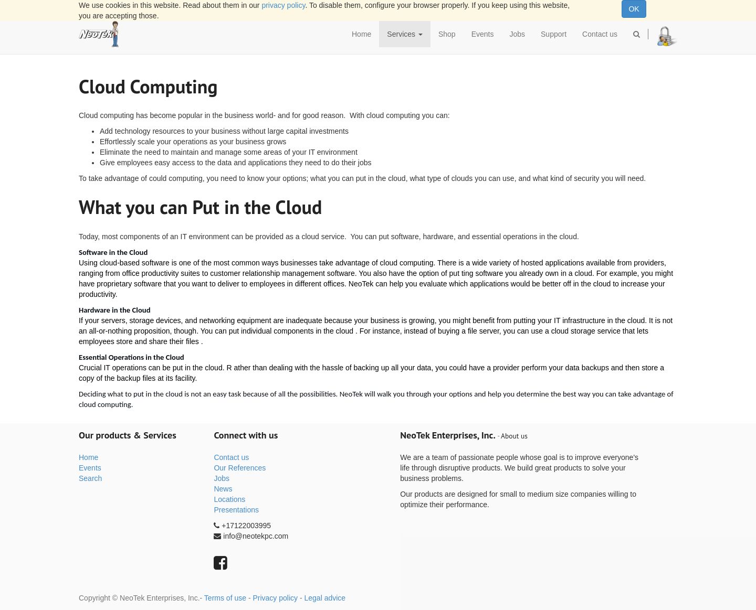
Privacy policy (275, 598)
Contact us (231, 457)
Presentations (236, 510)
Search (90, 478)
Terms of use (225, 598)
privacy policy (283, 5)
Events (90, 468)
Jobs (221, 478)
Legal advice (324, 598)
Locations (229, 499)
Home (88, 457)
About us (514, 436)
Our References (240, 468)
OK (633, 9)
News (223, 489)
